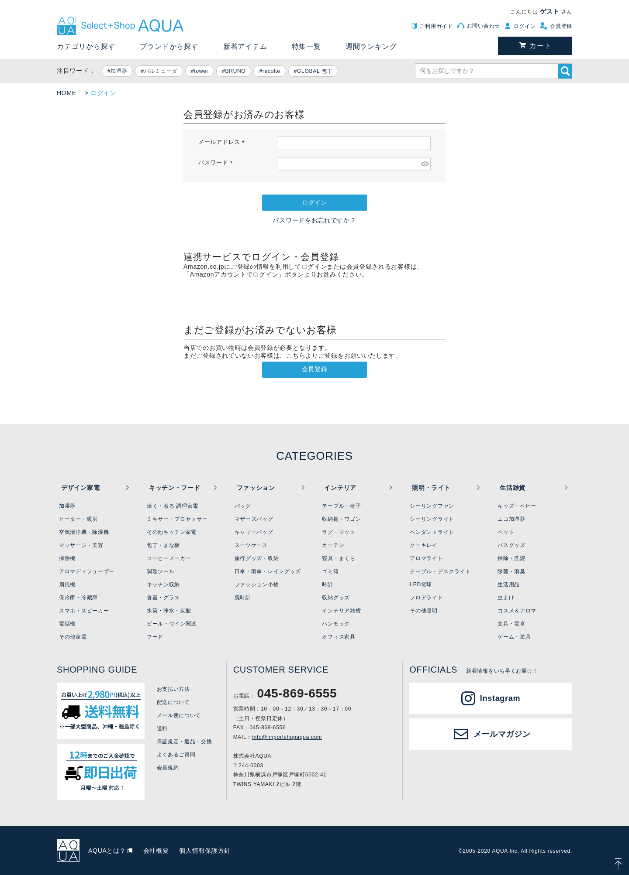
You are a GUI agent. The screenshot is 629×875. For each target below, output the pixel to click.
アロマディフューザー (86, 571)
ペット (506, 532)
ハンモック (336, 624)
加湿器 (119, 71)
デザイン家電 (80, 487)
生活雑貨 (512, 487)
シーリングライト (432, 519)
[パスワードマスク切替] (424, 164)
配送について (173, 702)
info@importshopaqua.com (287, 737)
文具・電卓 (511, 624)
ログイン (525, 26)
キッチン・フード (174, 487)
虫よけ (506, 598)
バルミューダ (160, 71)
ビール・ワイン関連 (172, 624)
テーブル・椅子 (341, 506)
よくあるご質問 (176, 755)
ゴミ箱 (330, 571)
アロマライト (426, 558)
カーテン (333, 545)
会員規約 (168, 768)
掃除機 (67, 558)
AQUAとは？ (107, 850)
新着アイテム (245, 46)
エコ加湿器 (511, 519)
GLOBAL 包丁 (314, 71)
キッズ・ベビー (517, 506)
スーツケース (251, 545)
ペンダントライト (432, 532)
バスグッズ (511, 545)
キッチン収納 (163, 584)
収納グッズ (336, 598)
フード (155, 637)
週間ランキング (371, 46)
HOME (66, 92)
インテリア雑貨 (341, 611)
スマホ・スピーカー (84, 611)
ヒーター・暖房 (78, 519)
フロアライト (426, 598)
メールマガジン (502, 734)
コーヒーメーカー (169, 558)
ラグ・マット (338, 532)
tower (201, 71)
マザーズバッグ (254, 519)
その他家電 (73, 637)
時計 (327, 584)
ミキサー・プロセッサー (177, 519)
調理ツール (161, 571)
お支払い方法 (173, 689)
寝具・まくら (338, 558)
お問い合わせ (483, 26)
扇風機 (67, 584)
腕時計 (243, 598)
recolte (271, 71)
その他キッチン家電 (172, 532)
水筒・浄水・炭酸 (169, 611)
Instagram (500, 698)
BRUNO (235, 71)
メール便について (179, 715)
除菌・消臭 (511, 571)
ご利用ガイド (436, 26)
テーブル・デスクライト (440, 571)
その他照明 (424, 611)
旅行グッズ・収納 (257, 558)
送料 (162, 728)
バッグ (243, 506)
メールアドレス (223, 142)
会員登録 (561, 26)
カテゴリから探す (86, 46)
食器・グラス (163, 598)
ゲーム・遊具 (514, 637)
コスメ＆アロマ (517, 611)
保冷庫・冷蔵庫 (78, 598)
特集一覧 (306, 46)
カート (540, 45)
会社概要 (156, 850)
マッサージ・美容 (81, 545)
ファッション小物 (257, 584)
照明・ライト (431, 487)
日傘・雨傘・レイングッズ (268, 571)
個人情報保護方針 (205, 850)
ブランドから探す (169, 46)
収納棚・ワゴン (341, 519)
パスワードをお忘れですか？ (314, 220)
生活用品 (509, 584)
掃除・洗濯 (511, 558)
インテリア (340, 487)
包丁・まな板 (163, 545)
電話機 (67, 624)
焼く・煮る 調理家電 (172, 506)
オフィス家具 (338, 637)
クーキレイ (424, 545)
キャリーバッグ (254, 532)
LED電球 (421, 584)
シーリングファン (432, 506)
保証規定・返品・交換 (184, 741)
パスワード (216, 163)
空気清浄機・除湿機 (84, 532)
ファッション (256, 487)
